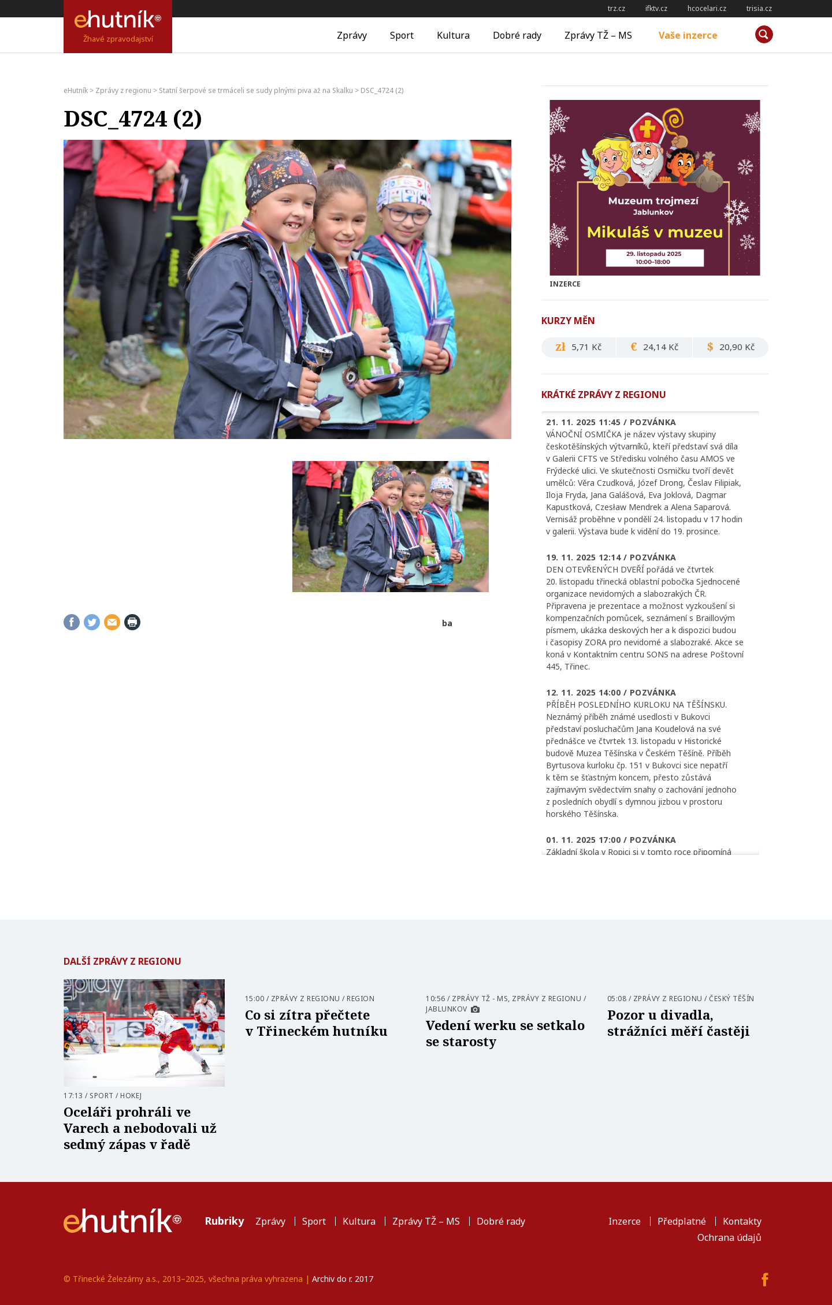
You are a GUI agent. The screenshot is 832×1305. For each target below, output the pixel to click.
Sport (402, 35)
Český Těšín (732, 998)
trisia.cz (759, 8)
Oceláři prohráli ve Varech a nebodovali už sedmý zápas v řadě (140, 1127)
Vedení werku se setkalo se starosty (505, 1033)
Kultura (453, 35)
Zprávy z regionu (305, 998)
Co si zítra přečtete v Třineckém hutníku (316, 1022)
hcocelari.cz (707, 8)
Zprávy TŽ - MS (480, 998)
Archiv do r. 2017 (342, 1278)
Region (360, 998)
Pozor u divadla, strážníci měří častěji (678, 1022)
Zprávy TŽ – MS (598, 35)
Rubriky (224, 1220)
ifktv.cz (656, 8)
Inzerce (624, 1221)
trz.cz (616, 8)
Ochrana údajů (729, 1237)
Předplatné (682, 1221)
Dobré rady (517, 35)
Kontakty (742, 1221)
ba (447, 623)
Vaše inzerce (688, 35)
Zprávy (352, 35)
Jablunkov (446, 1009)
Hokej (131, 1095)
